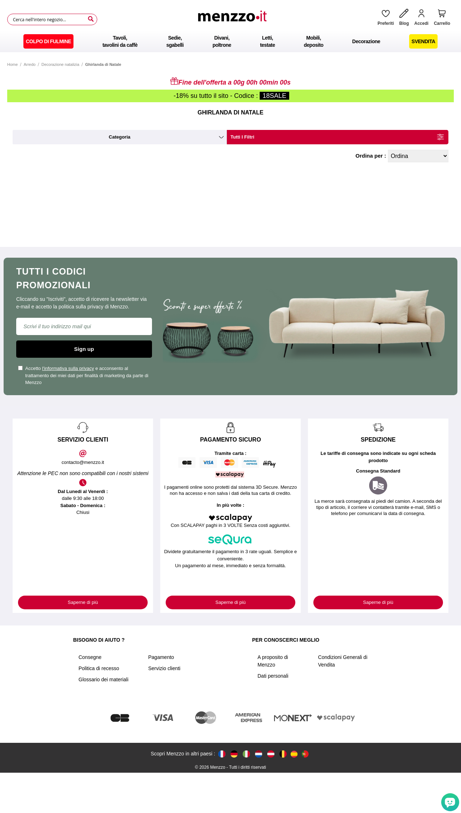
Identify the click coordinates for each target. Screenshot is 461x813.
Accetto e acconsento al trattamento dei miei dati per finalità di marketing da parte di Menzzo (83, 375)
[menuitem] (48, 41)
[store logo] (234, 19)
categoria (119, 137)
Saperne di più (83, 602)
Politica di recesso (99, 668)
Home (12, 64)
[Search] (90, 19)
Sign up (84, 349)
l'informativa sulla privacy (68, 368)
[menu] (230, 41)
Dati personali (273, 676)
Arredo (30, 64)
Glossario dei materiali (104, 679)
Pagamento (161, 657)
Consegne (90, 657)
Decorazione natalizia (60, 64)
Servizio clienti (164, 668)
